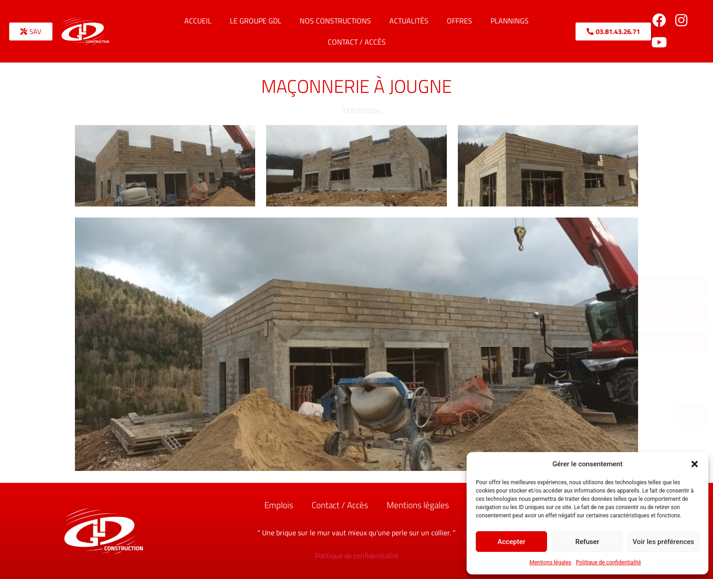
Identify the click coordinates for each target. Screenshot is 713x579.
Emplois (278, 504)
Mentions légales (550, 562)
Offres (459, 20)
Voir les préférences (663, 542)
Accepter (511, 542)
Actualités (408, 20)
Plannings (510, 20)
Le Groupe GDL (255, 20)
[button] (694, 464)
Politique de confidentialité (608, 562)
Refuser (587, 542)
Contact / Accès (357, 41)
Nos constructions (335, 20)
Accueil (197, 20)
